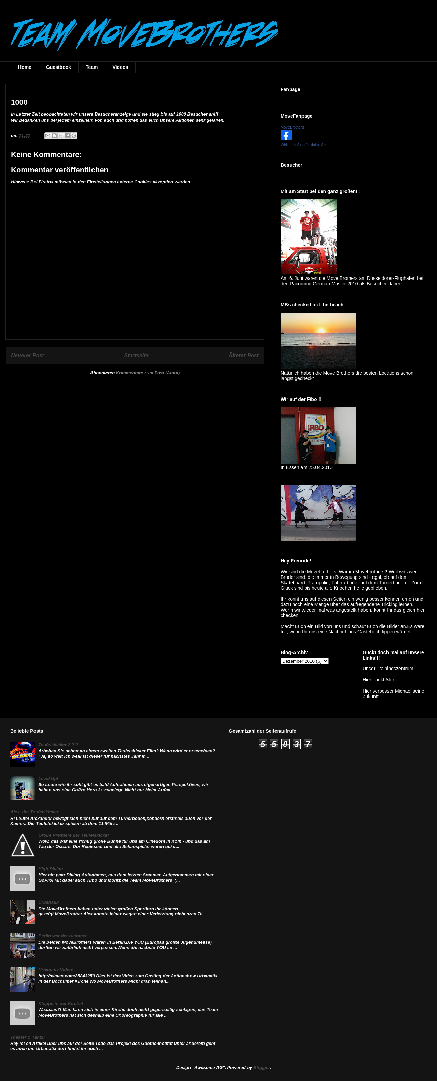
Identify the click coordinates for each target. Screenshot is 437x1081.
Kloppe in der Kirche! (60, 1003)
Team (92, 67)
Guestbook (58, 67)
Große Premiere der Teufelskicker (73, 835)
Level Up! (48, 778)
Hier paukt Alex (379, 679)
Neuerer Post (27, 355)
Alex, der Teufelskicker (34, 811)
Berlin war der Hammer (62, 936)
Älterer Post (244, 355)
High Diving (50, 868)
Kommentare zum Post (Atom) (148, 372)
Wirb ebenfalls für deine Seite (305, 144)
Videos (120, 67)
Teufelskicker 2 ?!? (58, 744)
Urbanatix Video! (55, 969)
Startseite (136, 355)
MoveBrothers (292, 127)
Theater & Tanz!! (27, 1037)
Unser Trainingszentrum (388, 668)
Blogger (261, 1067)
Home (24, 67)
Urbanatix (48, 902)
